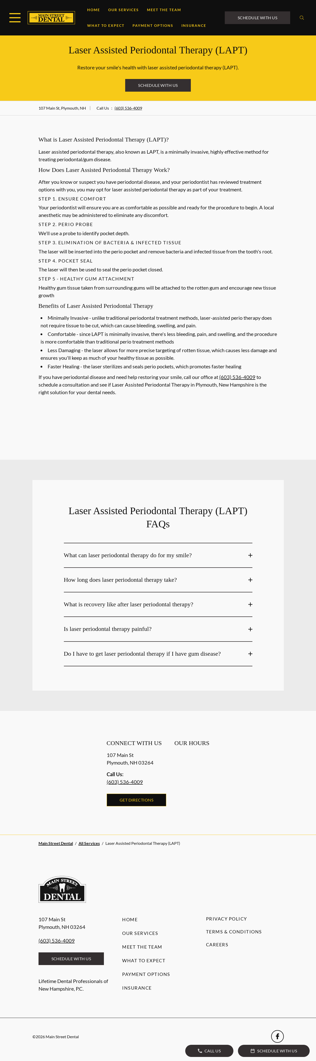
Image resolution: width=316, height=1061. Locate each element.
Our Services (123, 10)
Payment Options (153, 25)
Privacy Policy (226, 919)
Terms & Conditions (234, 931)
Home (93, 10)
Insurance (193, 25)
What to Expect (105, 25)
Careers (217, 944)
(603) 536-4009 (128, 108)
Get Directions (137, 799)
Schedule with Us (257, 17)
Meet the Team (164, 10)
